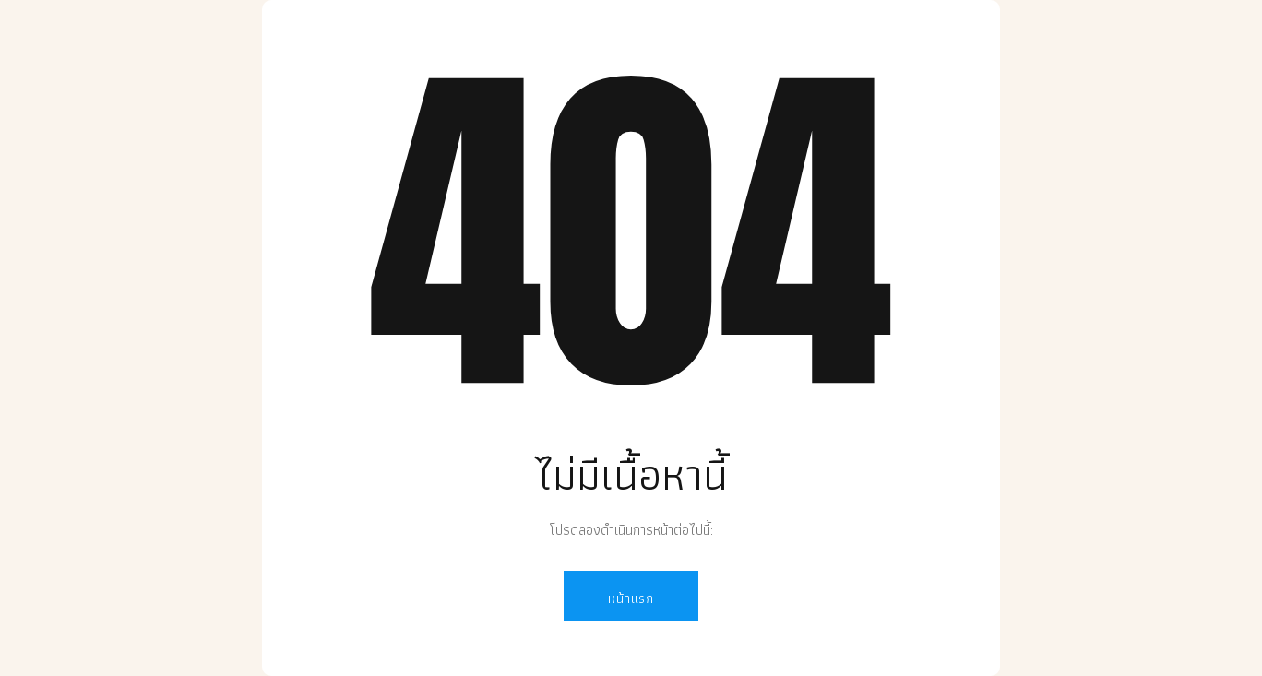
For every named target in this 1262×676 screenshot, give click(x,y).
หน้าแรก (631, 598)
